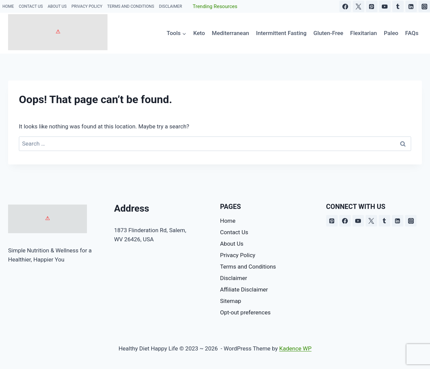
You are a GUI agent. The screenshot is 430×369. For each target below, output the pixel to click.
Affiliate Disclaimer (244, 289)
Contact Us (31, 6)
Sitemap (230, 301)
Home (8, 6)
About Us (57, 6)
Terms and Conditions (130, 6)
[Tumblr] (398, 6)
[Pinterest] (371, 6)
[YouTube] (385, 6)
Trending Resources (215, 6)
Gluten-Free (328, 33)
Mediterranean (230, 33)
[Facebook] (345, 6)
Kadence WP (295, 348)
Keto (199, 33)
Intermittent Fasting (281, 33)
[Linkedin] (411, 6)
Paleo (391, 33)
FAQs (412, 33)
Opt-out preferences (245, 312)
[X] (358, 6)
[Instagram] (424, 6)
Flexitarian (363, 33)
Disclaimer (170, 6)
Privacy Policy (86, 6)
